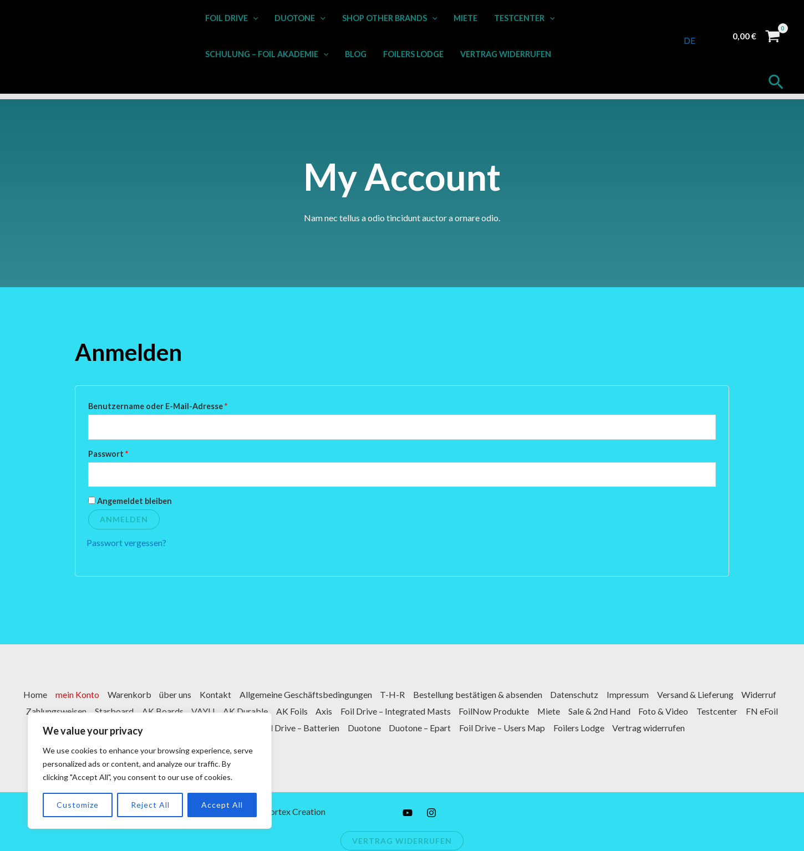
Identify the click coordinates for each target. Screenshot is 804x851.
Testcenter (521, 18)
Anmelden (124, 519)
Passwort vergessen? (126, 543)
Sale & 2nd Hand (670, 711)
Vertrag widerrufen (503, 54)
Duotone (299, 18)
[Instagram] (431, 813)
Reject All (144, 804)
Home (53, 695)
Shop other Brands (388, 18)
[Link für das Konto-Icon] (711, 36)
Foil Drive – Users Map (549, 727)
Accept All (216, 804)
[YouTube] (408, 813)
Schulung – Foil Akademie (266, 54)
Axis (390, 711)
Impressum (652, 695)
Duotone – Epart (466, 727)
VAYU (267, 711)
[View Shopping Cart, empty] (756, 36)
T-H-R (414, 695)
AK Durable (310, 711)
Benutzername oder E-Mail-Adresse (180, 405)
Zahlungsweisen (118, 711)
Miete (464, 18)
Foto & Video (735, 711)
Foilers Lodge (412, 54)
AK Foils (357, 711)
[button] (252, 18)
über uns (195, 695)
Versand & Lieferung (720, 695)
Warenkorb (148, 695)
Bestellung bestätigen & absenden (500, 695)
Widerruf (61, 711)
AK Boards (226, 711)
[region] (144, 770)
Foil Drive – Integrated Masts (463, 711)
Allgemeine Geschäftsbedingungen (327, 695)
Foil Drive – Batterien (344, 727)
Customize (72, 804)
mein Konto (96, 695)
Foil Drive (231, 18)
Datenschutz (598, 695)
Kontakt (236, 695)
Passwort (131, 452)
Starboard (176, 711)
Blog (355, 54)
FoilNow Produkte (562, 711)
